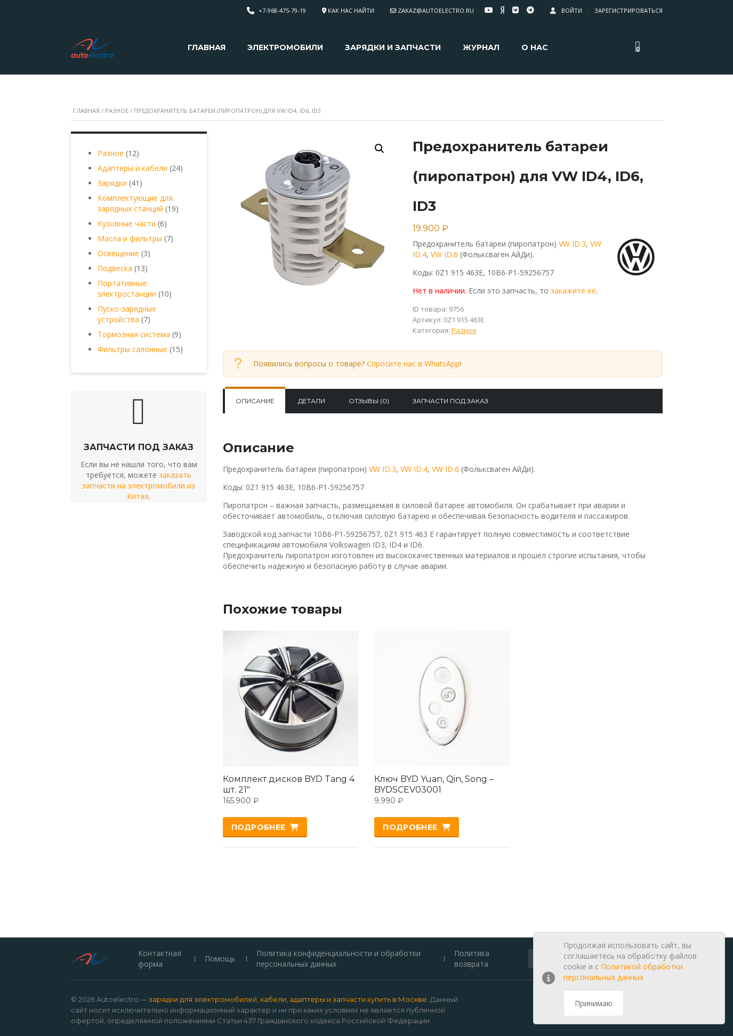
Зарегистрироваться (628, 10)
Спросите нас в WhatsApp (413, 363)
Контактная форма (159, 894)
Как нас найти (351, 10)
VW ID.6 (444, 254)
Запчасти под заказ (450, 401)
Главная (206, 47)
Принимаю (594, 1003)
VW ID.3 (572, 244)
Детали (311, 401)
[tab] (255, 401)
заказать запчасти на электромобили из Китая (138, 485)
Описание (255, 401)
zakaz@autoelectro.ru (436, 10)
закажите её (573, 290)
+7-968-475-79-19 (282, 10)
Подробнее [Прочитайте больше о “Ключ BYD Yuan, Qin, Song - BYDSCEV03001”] (410, 827)
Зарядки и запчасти (393, 47)
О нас (534, 47)
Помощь (220, 895)
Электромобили (285, 47)
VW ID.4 (414, 469)
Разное (116, 111)
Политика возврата (470, 894)
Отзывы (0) (369, 401)
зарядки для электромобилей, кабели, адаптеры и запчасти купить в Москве (288, 935)
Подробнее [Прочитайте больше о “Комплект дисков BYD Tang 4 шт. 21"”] (258, 827)
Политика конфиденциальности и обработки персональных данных (339, 894)
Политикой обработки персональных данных (623, 971)
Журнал (481, 47)
